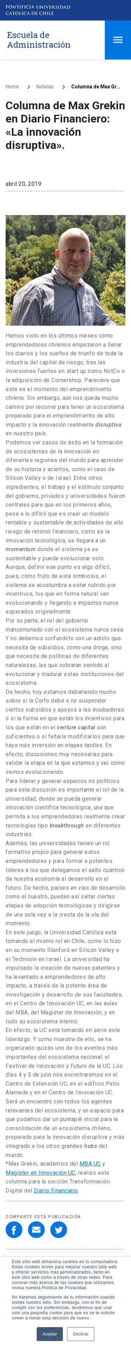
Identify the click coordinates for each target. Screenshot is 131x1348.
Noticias (45, 86)
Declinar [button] (80, 1334)
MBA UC (90, 1163)
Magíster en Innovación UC (40, 1172)
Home (12, 86)
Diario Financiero (56, 1190)
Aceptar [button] (50, 1334)
